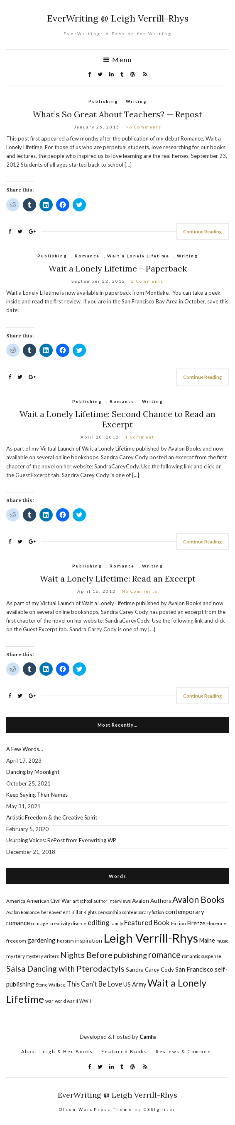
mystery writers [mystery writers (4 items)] (42, 956)
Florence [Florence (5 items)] (216, 923)
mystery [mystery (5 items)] (15, 956)
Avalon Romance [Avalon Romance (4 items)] (23, 912)
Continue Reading (202, 231)
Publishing (103, 101)
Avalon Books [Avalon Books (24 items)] (198, 899)
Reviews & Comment (185, 1051)
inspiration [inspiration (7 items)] (88, 940)
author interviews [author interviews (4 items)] (112, 901)
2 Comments (147, 281)
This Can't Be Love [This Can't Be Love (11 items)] (94, 984)
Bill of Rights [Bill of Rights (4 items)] (84, 912)
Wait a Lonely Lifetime (138, 255)
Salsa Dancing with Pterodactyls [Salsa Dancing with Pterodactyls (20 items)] (65, 968)
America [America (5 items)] (15, 901)
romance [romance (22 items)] (164, 955)
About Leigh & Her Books (57, 1051)
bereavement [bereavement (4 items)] (55, 912)
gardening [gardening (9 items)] (41, 940)
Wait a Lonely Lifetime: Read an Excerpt (118, 578)
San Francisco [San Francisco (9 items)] (194, 969)
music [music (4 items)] (222, 940)
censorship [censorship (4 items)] (109, 912)
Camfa (148, 1036)
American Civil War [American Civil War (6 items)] (49, 900)
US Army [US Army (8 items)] (134, 984)
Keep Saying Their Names (37, 794)
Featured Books (124, 1051)
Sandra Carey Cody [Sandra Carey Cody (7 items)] (150, 969)
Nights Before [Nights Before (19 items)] (86, 955)
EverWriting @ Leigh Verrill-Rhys (117, 18)
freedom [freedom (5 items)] (16, 941)
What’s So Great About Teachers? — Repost (117, 114)
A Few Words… (24, 749)
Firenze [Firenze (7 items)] (196, 923)
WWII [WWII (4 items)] (85, 1001)
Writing (136, 101)
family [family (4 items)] (116, 923)
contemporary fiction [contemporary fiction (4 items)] (143, 912)
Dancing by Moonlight (32, 772)
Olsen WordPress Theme (95, 1109)
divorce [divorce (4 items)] (78, 923)
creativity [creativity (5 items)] (59, 923)
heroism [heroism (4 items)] (65, 940)
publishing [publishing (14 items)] (130, 955)
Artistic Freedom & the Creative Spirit (51, 817)
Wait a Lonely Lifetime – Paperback (118, 268)
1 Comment (139, 436)
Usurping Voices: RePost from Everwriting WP (61, 840)
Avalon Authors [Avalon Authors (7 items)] (151, 900)
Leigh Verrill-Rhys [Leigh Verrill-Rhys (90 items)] (150, 938)
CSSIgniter (160, 1109)
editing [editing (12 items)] (98, 922)
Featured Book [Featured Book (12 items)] (147, 922)
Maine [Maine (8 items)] (207, 940)
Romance (87, 255)
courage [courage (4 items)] (39, 923)
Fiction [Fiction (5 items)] (178, 923)
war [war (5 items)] (49, 1001)
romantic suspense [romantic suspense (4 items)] (201, 956)
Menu (117, 59)
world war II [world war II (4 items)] (66, 1001)
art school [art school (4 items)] (82, 901)
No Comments (143, 126)
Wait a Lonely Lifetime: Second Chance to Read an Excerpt (117, 419)
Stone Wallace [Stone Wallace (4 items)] (51, 984)
